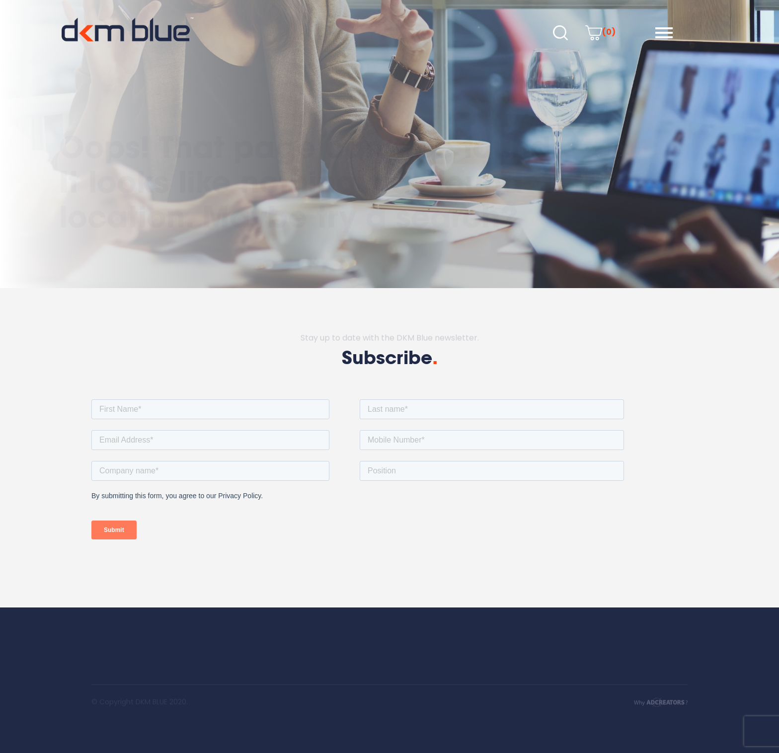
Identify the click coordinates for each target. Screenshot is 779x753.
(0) (600, 32)
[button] (664, 32)
